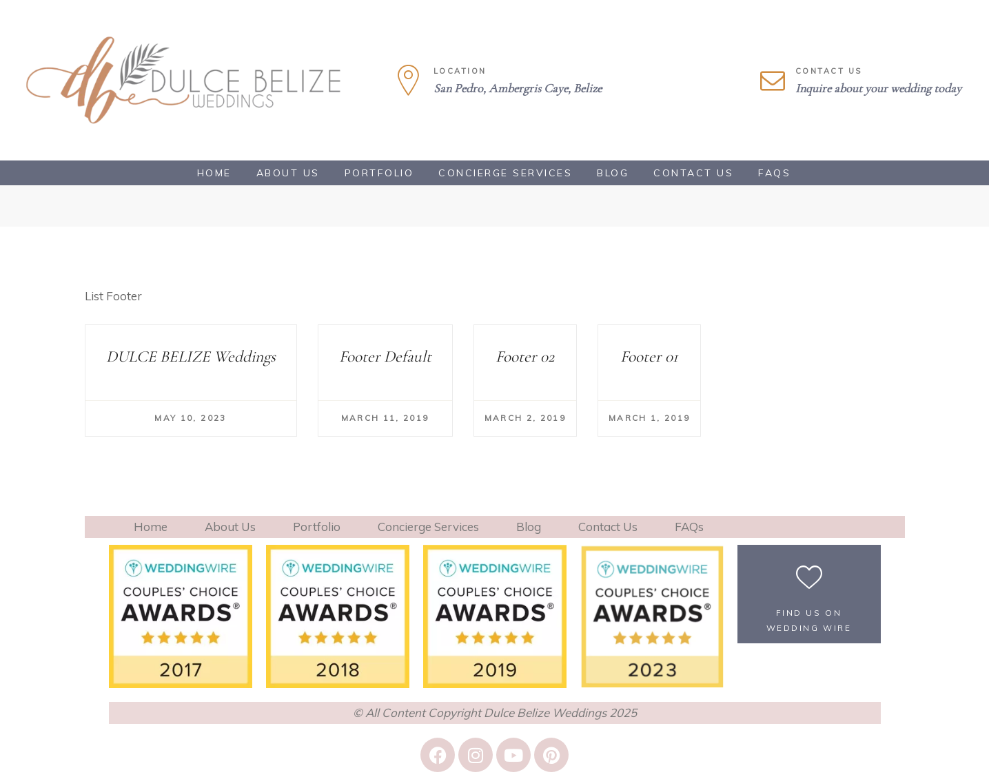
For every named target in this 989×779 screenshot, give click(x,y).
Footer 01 (649, 356)
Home (214, 173)
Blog (613, 173)
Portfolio (379, 173)
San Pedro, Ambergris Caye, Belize (518, 88)
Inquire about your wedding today (878, 88)
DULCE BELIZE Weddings (191, 356)
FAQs (774, 173)
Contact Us (693, 173)
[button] (809, 594)
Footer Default (385, 356)
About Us (288, 173)
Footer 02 (525, 356)
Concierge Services (505, 173)
